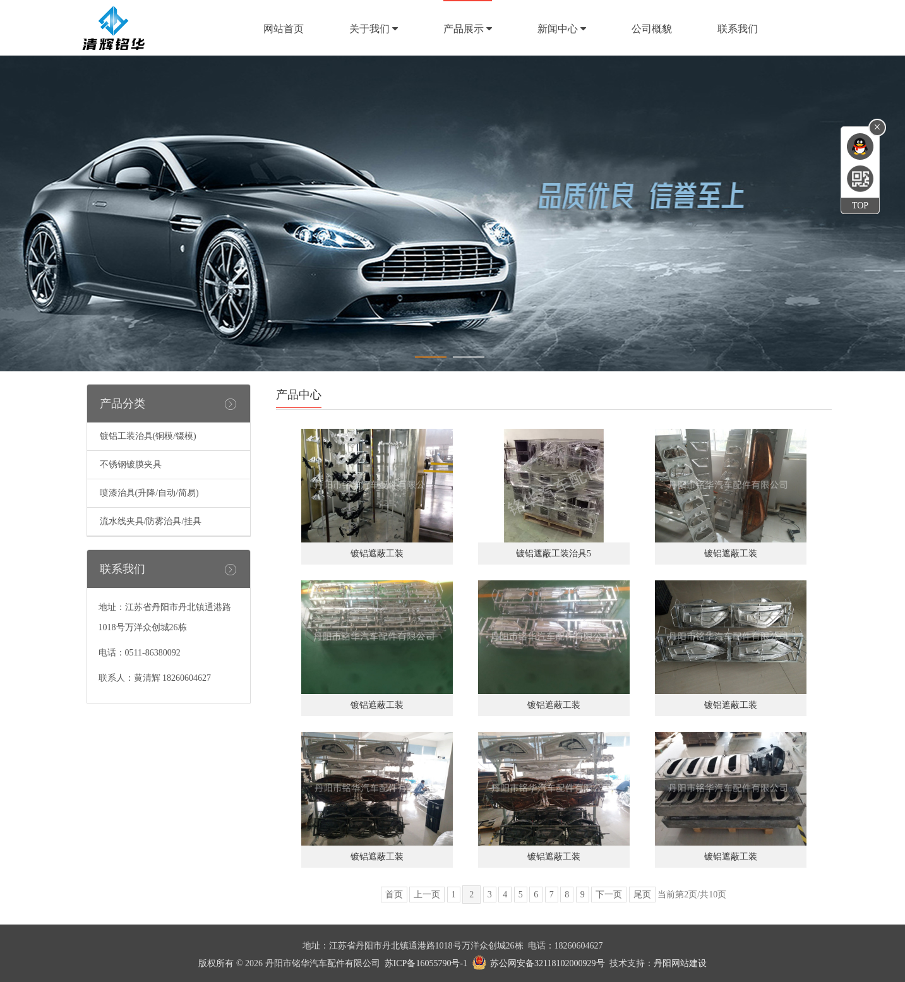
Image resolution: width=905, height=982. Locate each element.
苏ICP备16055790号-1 (426, 963)
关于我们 (373, 28)
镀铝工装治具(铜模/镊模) (148, 436)
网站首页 (283, 28)
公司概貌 (652, 28)
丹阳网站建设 (680, 963)
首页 (394, 894)
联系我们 (737, 28)
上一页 (427, 894)
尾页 (642, 894)
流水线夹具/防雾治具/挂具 (151, 521)
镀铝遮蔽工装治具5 (553, 553)
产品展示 (467, 28)
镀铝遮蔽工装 (377, 553)
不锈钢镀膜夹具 (131, 464)
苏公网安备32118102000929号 (547, 963)
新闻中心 (561, 28)
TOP (860, 205)
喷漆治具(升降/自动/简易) (149, 493)
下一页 (609, 894)
